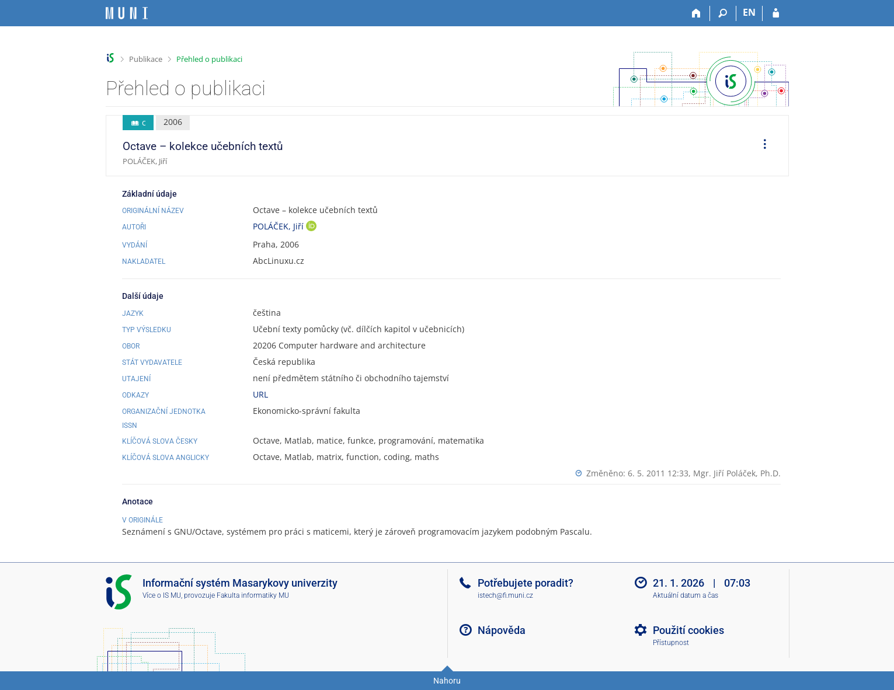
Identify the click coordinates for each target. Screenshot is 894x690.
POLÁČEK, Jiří (279, 226)
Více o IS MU (161, 595)
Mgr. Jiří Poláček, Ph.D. (737, 473)
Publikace (145, 59)
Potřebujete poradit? (525, 583)
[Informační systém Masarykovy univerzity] (127, 13)
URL (260, 394)
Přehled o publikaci (209, 59)
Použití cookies (688, 630)
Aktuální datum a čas (685, 595)
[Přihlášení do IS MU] (776, 13)
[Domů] (697, 13)
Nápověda (502, 630)
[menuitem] (761, 146)
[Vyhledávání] (723, 13)
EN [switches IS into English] (749, 12)
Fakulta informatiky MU (253, 595)
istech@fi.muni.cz (505, 595)
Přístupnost (671, 643)
